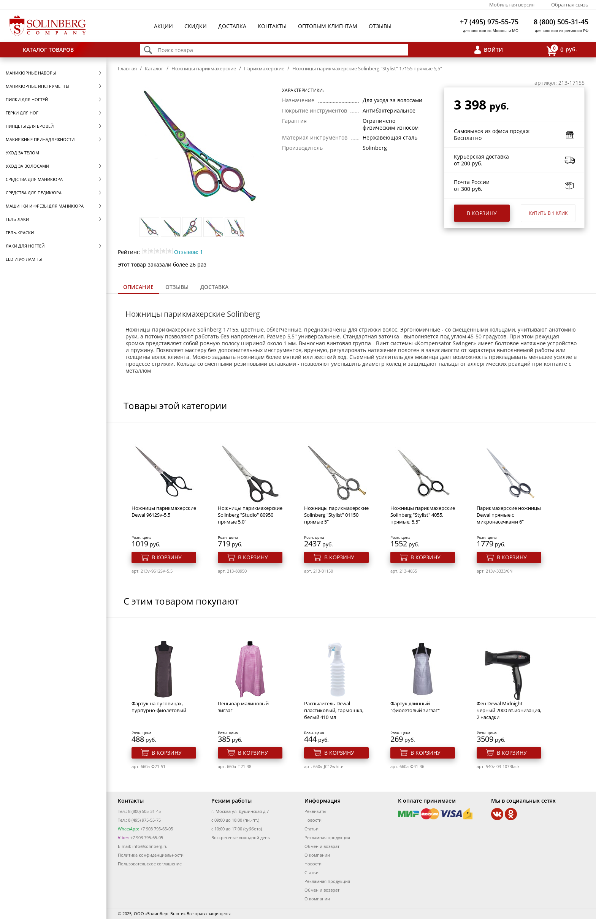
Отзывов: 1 (188, 252)
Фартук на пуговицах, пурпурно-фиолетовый (159, 707)
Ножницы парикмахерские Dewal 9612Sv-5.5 (164, 511)
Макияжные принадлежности (40, 139)
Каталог (154, 68)
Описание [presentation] (138, 286)
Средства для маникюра (34, 179)
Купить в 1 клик (548, 213)
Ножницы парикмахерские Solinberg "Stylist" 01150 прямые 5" (336, 515)
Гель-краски (20, 232)
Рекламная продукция (327, 837)
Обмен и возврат (321, 846)
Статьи (311, 829)
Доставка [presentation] (214, 286)
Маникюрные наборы (31, 73)
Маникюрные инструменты (37, 86)
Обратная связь (569, 4)
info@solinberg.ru (150, 846)
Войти (493, 49)
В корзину (482, 213)
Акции (163, 26)
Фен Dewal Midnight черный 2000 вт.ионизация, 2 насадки (509, 710)
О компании (317, 855)
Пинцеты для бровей (30, 126)
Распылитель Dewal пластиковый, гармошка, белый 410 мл (333, 710)
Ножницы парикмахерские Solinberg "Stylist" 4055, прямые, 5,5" (422, 515)
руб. (562, 50)
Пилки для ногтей (27, 99)
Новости (313, 820)
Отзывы (380, 26)
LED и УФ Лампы (24, 259)
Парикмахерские (264, 68)
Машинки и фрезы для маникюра (45, 206)
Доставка (232, 26)
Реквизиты (315, 811)
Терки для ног (22, 113)
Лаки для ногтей (25, 246)
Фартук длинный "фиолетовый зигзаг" (415, 707)
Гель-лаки (17, 219)
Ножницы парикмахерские (203, 68)
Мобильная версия (511, 4)
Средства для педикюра (34, 192)
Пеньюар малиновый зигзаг (243, 707)
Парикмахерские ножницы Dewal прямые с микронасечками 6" (509, 515)
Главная (127, 68)
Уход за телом (22, 153)
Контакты (272, 26)
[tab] (138, 287)
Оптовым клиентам (327, 26)
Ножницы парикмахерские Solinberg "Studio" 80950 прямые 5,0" (250, 515)
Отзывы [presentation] (177, 286)
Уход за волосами (27, 166)
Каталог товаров (48, 49)
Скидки (195, 26)
